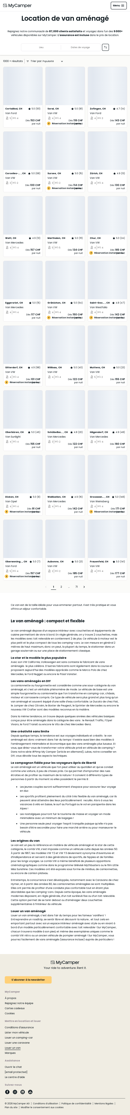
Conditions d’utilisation (45, 1103)
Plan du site (11, 1107)
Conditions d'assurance (19, 1027)
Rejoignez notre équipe (19, 1003)
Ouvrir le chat (13, 1067)
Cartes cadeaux (15, 1008)
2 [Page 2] (61, 587)
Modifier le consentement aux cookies (42, 1107)
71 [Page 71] (76, 587)
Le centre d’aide (15, 1077)
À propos (10, 998)
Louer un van (13, 1048)
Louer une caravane (17, 1043)
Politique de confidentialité (76, 1103)
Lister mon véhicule (17, 1032)
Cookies (10, 1013)
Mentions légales (104, 1103)
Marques (10, 1053)
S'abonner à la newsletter (28, 980)
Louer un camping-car (19, 1037)
